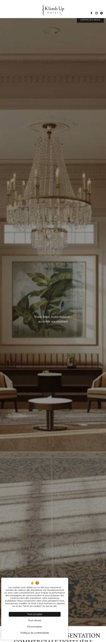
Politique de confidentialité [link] (34, 632)
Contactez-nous (90, 19)
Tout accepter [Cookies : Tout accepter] (34, 614)
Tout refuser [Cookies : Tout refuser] (34, 620)
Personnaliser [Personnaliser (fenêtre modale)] (34, 626)
